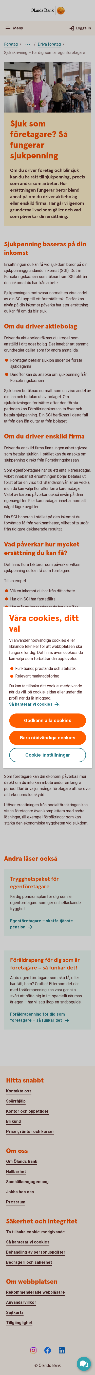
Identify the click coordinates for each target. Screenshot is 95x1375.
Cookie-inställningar (47, 755)
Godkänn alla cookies (47, 720)
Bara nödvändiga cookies (47, 738)
